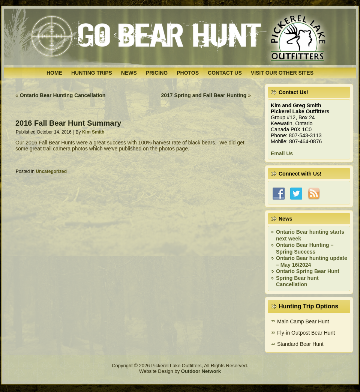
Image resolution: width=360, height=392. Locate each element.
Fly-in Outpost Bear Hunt (306, 333)
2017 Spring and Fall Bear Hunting (203, 95)
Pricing (157, 73)
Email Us (282, 153)
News (129, 73)
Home (54, 73)
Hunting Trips (91, 73)
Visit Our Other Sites (282, 73)
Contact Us (225, 73)
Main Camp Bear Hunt (303, 321)
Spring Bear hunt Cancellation (297, 281)
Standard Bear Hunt (300, 344)
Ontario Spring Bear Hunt (307, 271)
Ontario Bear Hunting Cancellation (63, 95)
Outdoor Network (201, 371)
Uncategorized (51, 171)
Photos (188, 73)
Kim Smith (93, 132)
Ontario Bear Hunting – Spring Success (304, 248)
